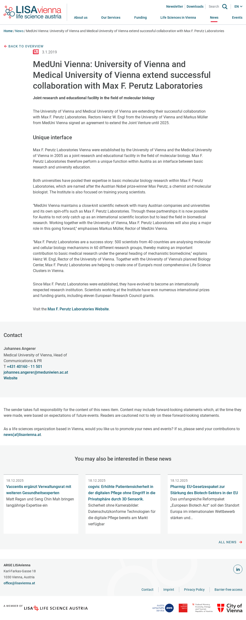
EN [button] (236, 6)
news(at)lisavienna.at (22, 434)
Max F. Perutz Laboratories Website (78, 309)
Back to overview (23, 46)
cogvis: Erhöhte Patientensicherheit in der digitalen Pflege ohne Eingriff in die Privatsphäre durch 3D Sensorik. (121, 492)
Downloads (195, 6)
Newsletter (174, 6)
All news (230, 542)
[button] (110, 17)
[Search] (215, 6)
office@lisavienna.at (19, 583)
